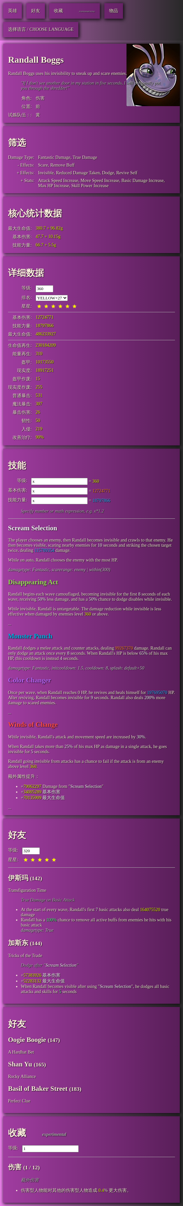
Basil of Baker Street (37, 1088)
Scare (43, 165)
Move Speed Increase (100, 180)
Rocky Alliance (22, 1076)
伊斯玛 (18, 878)
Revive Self (126, 172)
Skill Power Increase (90, 185)
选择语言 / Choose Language (41, 29)
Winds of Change (33, 724)
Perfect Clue (19, 1101)
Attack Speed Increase (58, 180)
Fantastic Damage (54, 157)
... (10, 623)
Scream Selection (32, 528)
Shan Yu (20, 1064)
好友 (17, 835)
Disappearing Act (33, 582)
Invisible (46, 172)
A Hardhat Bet (21, 1052)
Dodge (108, 172)
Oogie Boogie (27, 1040)
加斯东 (18, 943)
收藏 (17, 1133)
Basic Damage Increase (142, 180)
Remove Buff (62, 165)
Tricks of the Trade (25, 955)
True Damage (85, 157)
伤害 (40, 98)
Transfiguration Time (27, 890)
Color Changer (29, 680)
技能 (17, 466)
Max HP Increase (53, 185)
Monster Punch (30, 636)
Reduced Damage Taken (78, 172)
